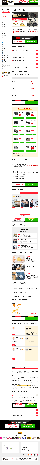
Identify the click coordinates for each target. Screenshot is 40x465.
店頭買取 (5, 14)
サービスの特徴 (27, 256)
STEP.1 (13, 207)
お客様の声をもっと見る (25, 363)
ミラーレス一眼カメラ (5, 28)
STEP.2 (22, 207)
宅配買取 (5, 16)
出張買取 (5, 11)
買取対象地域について (33, 313)
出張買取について (24, 215)
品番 (13, 334)
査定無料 (18, 38)
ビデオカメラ (4, 24)
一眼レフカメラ (4, 22)
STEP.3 (31, 207)
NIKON (3, 31)
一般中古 (20, 130)
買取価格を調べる (19, 117)
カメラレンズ (4, 26)
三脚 (3, 37)
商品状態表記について (17, 153)
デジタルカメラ (4, 20)
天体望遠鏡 (4, 35)
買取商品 (13, 344)
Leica (3, 33)
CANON (3, 29)
